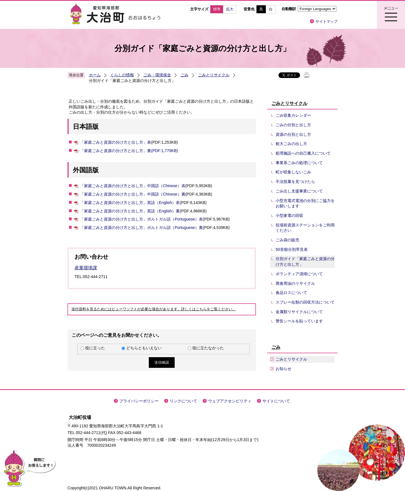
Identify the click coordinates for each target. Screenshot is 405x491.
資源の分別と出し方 (293, 134)
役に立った (95, 348)
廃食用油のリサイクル (295, 283)
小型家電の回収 (289, 215)
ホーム (95, 75)
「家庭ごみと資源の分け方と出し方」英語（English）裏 (130, 211)
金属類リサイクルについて (299, 311)
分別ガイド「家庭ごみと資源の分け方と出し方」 (305, 261)
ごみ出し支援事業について (299, 191)
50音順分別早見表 (292, 249)
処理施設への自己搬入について (303, 153)
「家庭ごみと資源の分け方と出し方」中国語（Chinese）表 (132, 185)
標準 (216, 9)
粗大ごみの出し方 (291, 143)
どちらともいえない (144, 348)
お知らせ (283, 368)
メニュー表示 (391, 15)
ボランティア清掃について (299, 274)
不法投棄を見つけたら (295, 181)
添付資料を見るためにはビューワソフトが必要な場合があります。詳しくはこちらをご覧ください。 (153, 309)
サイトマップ (327, 21)
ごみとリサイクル (214, 75)
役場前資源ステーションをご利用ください (305, 228)
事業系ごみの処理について (299, 162)
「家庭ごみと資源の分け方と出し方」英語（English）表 (130, 202)
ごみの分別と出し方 (293, 125)
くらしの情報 (122, 75)
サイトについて (276, 401)
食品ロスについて (291, 292)
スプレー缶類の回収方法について (305, 302)
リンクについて (183, 401)
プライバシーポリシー (139, 401)
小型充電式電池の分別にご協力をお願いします (305, 203)
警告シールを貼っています (299, 321)
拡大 (229, 9)
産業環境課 (86, 267)
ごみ (184, 75)
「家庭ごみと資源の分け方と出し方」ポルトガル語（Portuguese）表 (141, 219)
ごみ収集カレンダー (293, 115)
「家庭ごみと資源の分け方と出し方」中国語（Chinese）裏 (132, 194)
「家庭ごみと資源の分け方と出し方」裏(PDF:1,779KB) (129, 150)
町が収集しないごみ (293, 172)
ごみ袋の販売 (287, 240)
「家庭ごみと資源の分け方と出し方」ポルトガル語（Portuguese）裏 (141, 227)
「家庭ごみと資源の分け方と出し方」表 (115, 142)
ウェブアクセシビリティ (229, 401)
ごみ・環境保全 (157, 75)
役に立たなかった (208, 348)
